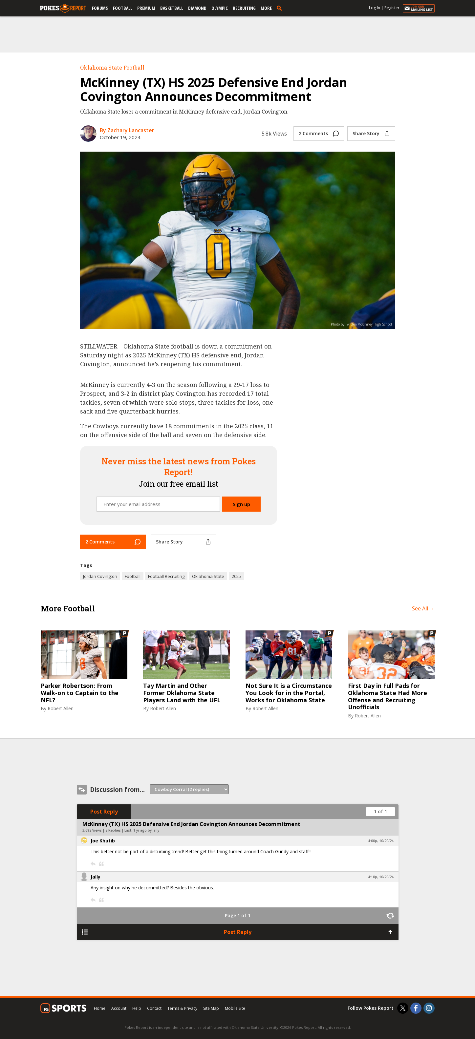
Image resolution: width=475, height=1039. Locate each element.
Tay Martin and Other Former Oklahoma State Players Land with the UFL (182, 693)
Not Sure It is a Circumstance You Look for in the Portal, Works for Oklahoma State (289, 693)
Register (391, 8)
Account (118, 1008)
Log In (374, 8)
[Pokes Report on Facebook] (415, 1008)
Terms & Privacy (182, 1008)
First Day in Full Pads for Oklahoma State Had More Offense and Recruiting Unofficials (387, 696)
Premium (146, 8)
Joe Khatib (103, 841)
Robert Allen (61, 708)
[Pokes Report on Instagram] (429, 1008)
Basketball (171, 8)
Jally (95, 877)
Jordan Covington (100, 576)
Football (122, 8)
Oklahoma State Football (112, 67)
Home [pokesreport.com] (99, 1008)
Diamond (197, 8)
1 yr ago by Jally (146, 830)
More (266, 8)
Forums (100, 8)
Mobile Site (235, 1008)
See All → (423, 608)
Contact (154, 1008)
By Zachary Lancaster (127, 130)
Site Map (211, 1008)
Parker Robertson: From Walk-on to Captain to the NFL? (80, 693)
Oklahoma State (208, 576)
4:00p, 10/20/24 (381, 840)
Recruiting (244, 8)
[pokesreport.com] (63, 8)
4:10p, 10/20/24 (381, 877)
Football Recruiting (166, 576)
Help (136, 1008)
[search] (281, 8)
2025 (236, 576)
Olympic (219, 8)
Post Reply (104, 811)
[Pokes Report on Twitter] (402, 1008)
